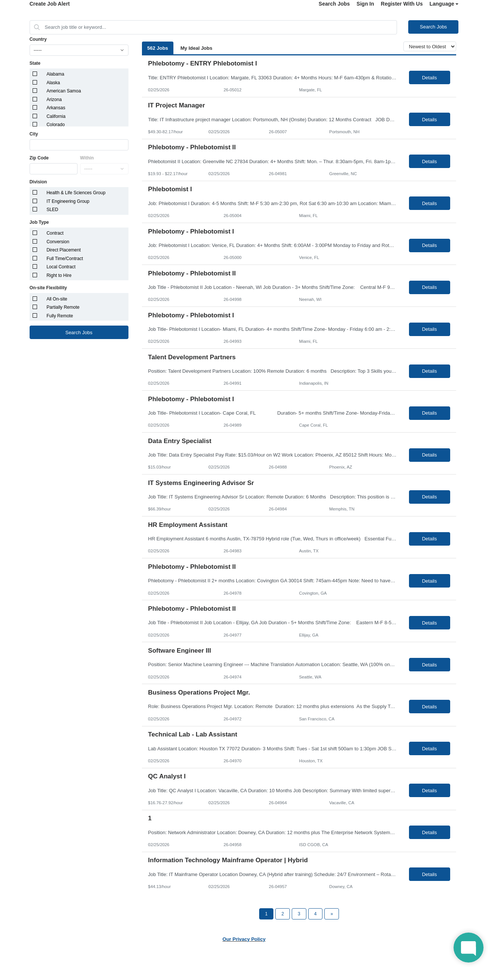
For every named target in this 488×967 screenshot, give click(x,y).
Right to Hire (59, 275)
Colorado (55, 124)
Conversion (57, 241)
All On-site (56, 299)
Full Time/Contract (64, 258)
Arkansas (55, 107)
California (56, 116)
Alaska (53, 82)
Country (38, 39)
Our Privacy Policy (244, 939)
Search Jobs (334, 4)
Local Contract (60, 266)
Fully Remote (59, 315)
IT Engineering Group (68, 201)
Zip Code (39, 158)
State (35, 63)
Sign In (365, 4)
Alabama (55, 74)
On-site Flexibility (48, 287)
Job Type (39, 222)
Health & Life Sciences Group (75, 192)
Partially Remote (62, 307)
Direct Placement (63, 250)
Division (38, 181)
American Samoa (63, 91)
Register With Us (402, 4)
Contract (54, 233)
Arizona (54, 99)
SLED (52, 209)
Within (87, 158)
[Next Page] (331, 913)
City (34, 134)
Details (429, 77)
